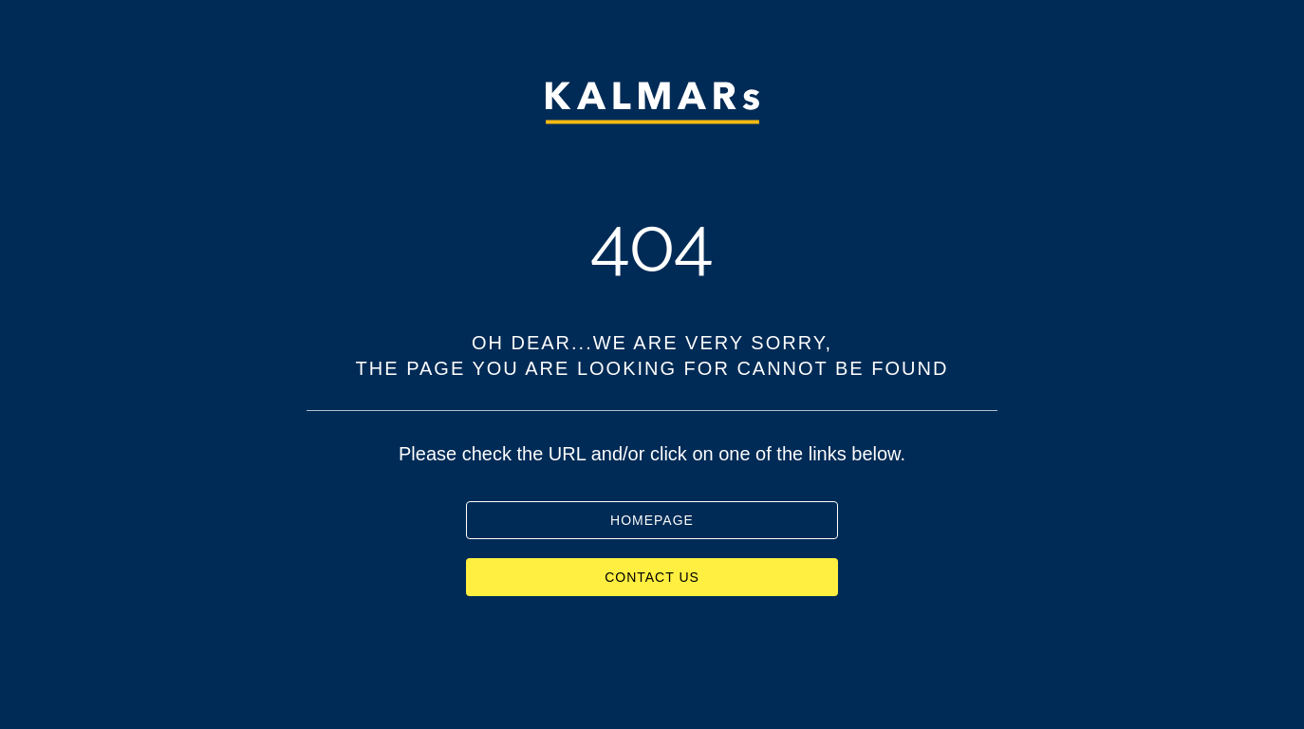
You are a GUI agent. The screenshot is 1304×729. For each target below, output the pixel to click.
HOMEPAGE (652, 520)
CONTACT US (652, 577)
